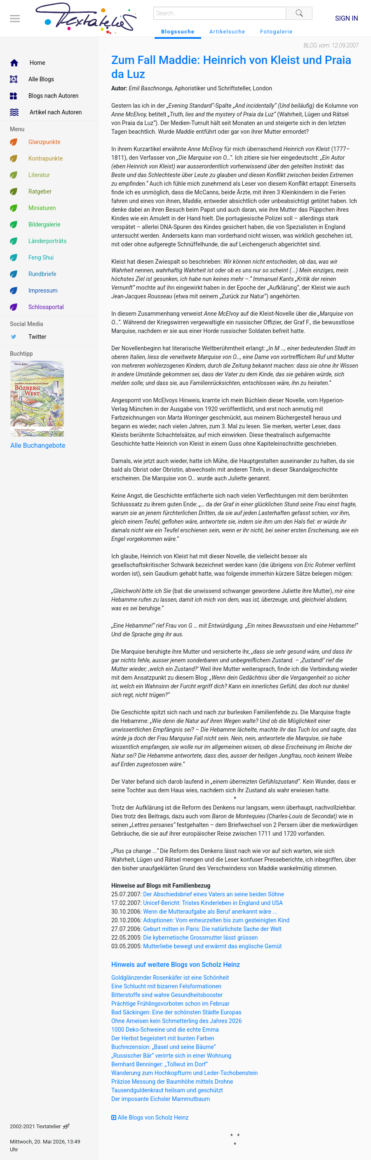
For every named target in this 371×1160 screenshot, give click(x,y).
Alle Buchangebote (37, 445)
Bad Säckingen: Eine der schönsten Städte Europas (176, 1012)
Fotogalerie (276, 31)
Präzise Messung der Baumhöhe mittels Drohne (172, 1081)
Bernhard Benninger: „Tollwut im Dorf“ (159, 1064)
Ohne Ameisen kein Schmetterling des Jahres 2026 (176, 1021)
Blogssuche (178, 31)
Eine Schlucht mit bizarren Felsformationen (166, 986)
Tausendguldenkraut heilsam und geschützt (167, 1090)
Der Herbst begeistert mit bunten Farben (162, 1038)
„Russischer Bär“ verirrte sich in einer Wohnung (171, 1055)
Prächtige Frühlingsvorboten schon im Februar (170, 1003)
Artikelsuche (227, 31)
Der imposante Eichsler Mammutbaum (160, 1099)
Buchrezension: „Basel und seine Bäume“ (163, 1047)
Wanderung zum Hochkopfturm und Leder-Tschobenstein (184, 1073)
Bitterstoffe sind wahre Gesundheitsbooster (167, 995)
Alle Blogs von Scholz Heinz (150, 1117)
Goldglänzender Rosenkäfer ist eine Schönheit (170, 977)
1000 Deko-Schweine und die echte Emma (165, 1029)
